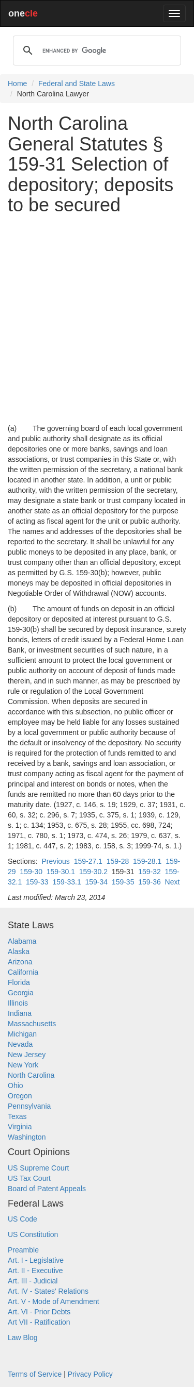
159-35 (123, 882)
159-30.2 (93, 871)
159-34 (96, 882)
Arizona (20, 962)
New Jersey (27, 1054)
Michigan (22, 1034)
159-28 (118, 861)
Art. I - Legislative (36, 1260)
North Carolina (31, 1075)
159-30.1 (61, 871)
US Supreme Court (38, 1168)
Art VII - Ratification (39, 1322)
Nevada (20, 1044)
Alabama (22, 941)
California (23, 972)
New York (23, 1065)
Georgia (21, 993)
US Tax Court (29, 1178)
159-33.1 (66, 882)
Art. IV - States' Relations (48, 1291)
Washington (27, 1137)
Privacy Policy (90, 1374)
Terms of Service (35, 1374)
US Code (22, 1219)
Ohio (15, 1085)
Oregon (20, 1096)
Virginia (20, 1127)
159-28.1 (147, 861)
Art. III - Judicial (32, 1281)
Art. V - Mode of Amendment (53, 1301)
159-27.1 (88, 861)
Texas (17, 1116)
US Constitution (33, 1234)
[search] (95, 50)
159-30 (31, 871)
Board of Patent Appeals (47, 1188)
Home (17, 83)
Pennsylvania (29, 1106)
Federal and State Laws (76, 83)
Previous (55, 861)
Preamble (23, 1250)
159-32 (149, 871)
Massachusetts (32, 1024)
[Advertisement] (97, 319)
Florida (19, 982)
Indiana (20, 1013)
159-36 (149, 882)
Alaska (18, 951)
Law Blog (23, 1337)
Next (172, 882)
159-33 (37, 882)
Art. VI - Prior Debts (39, 1312)
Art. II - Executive (35, 1270)
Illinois (18, 1003)
